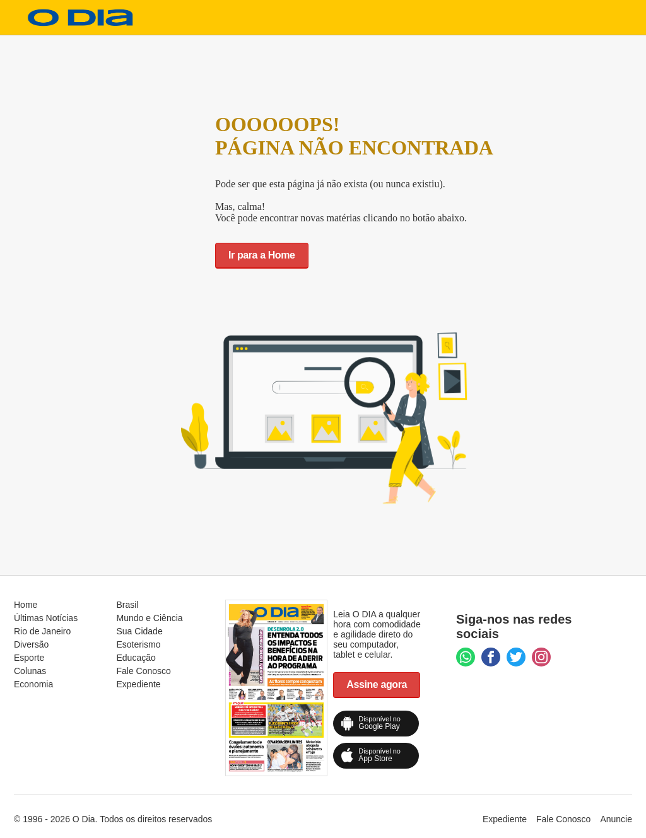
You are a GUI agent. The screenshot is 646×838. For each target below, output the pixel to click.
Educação (136, 658)
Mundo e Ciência (150, 618)
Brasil (128, 605)
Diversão (31, 644)
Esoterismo (139, 644)
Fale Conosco (144, 671)
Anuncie (616, 819)
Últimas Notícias (46, 618)
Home (25, 605)
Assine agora (376, 684)
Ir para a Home (261, 255)
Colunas (30, 671)
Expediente (139, 684)
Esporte (29, 658)
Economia (33, 684)
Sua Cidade (140, 631)
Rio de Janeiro (42, 631)
